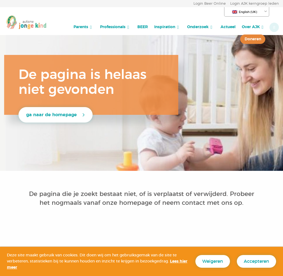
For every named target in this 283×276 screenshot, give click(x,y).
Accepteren (256, 261)
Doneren (253, 39)
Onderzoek (198, 27)
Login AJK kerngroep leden (254, 4)
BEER (142, 27)
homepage (136, 203)
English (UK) (244, 12)
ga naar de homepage (51, 115)
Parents (81, 27)
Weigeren (212, 261)
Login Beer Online (209, 4)
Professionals (112, 27)
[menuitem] (84, 27)
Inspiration (164, 27)
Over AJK (251, 27)
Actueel (228, 27)
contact (193, 203)
